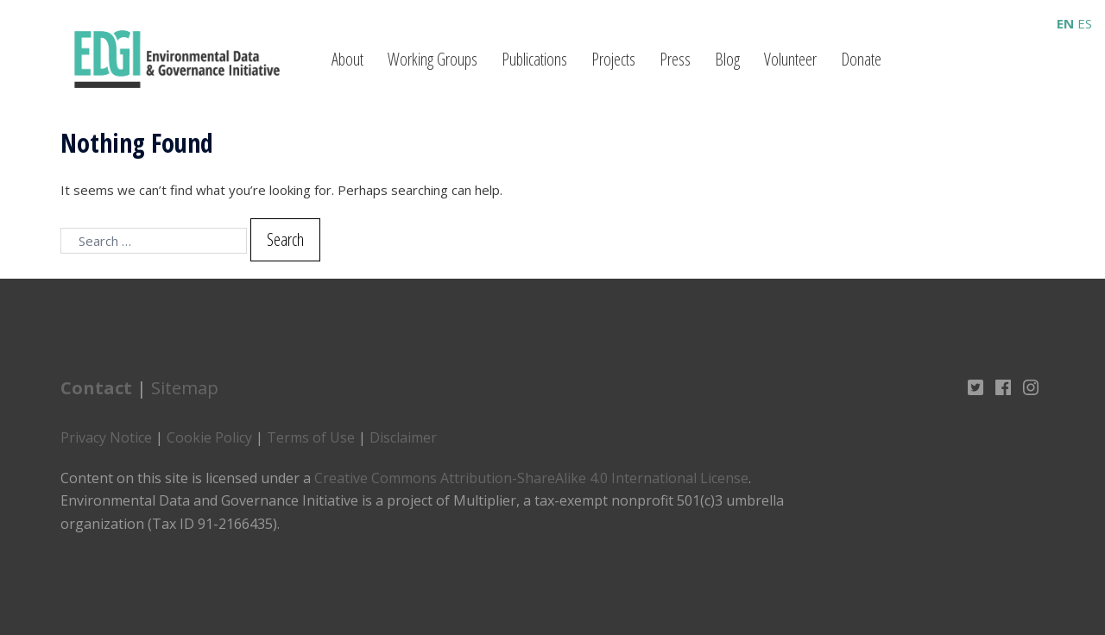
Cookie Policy (209, 437)
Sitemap (184, 387)
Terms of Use (311, 437)
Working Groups (432, 59)
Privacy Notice (106, 437)
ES (1084, 23)
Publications (534, 59)
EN (1065, 23)
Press (675, 59)
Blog (727, 59)
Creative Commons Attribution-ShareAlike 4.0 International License (531, 477)
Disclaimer (403, 437)
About (347, 59)
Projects (613, 59)
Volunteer (790, 59)
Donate (861, 59)
